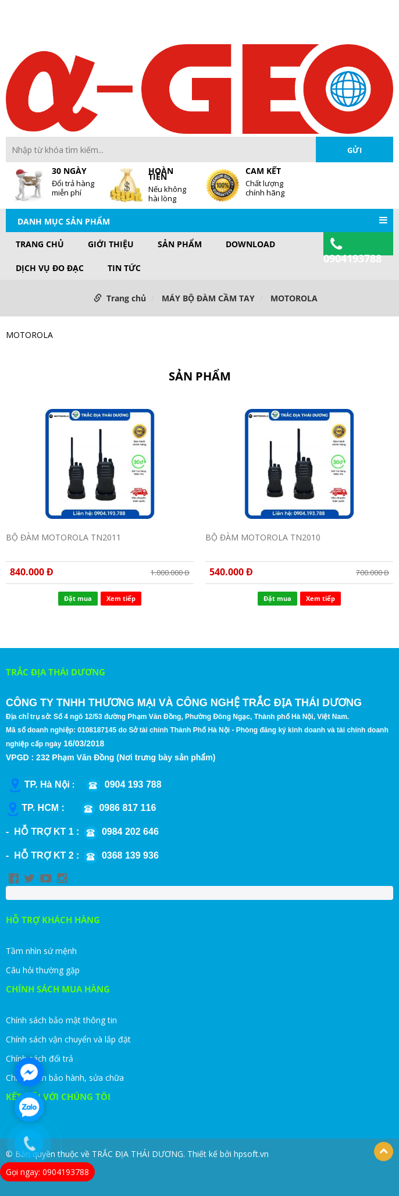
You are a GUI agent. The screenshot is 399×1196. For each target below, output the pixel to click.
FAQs (211, 28)
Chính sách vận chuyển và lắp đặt (68, 1039)
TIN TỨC (124, 268)
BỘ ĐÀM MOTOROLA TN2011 (63, 537)
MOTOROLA (294, 298)
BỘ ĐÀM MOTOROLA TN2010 (262, 537)
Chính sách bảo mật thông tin (61, 1020)
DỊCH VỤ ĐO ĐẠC (50, 268)
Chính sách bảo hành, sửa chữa (65, 1077)
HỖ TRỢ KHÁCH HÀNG (53, 920)
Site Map (244, 28)
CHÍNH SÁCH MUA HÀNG (58, 989)
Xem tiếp (121, 598)
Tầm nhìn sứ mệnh (41, 950)
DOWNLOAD (250, 244)
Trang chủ (40, 244)
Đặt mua (78, 598)
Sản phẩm (180, 244)
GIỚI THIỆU (111, 244)
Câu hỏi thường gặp (43, 970)
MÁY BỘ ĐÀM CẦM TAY (208, 298)
